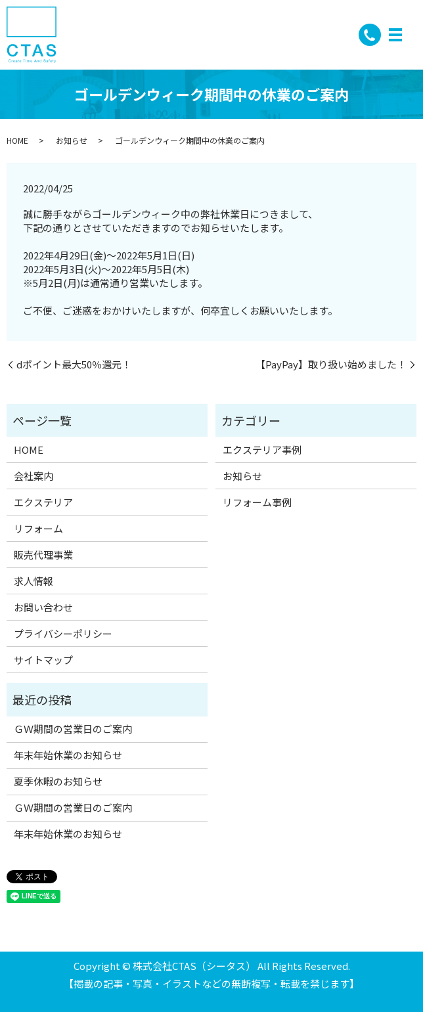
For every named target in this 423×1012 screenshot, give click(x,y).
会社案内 (33, 476)
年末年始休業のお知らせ (68, 755)
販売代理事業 (43, 554)
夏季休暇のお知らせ (58, 781)
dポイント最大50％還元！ (73, 364)
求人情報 (33, 581)
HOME (17, 140)
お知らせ (71, 140)
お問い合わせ (43, 607)
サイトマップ (43, 660)
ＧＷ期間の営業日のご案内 (73, 729)
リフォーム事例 (257, 502)
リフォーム (38, 528)
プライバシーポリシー (63, 633)
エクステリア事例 (262, 449)
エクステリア (43, 502)
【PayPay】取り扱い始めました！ (331, 364)
